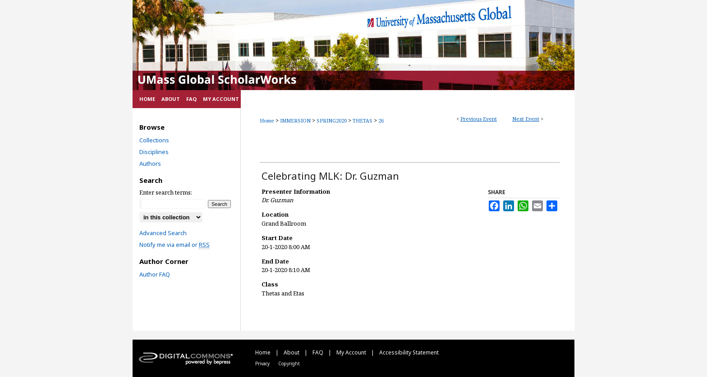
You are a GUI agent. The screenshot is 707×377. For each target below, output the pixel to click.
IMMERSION (296, 120)
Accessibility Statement (409, 352)
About (292, 352)
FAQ (318, 352)
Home (267, 120)
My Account (351, 352)
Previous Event (478, 118)
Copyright (289, 363)
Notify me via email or (174, 245)
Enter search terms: (165, 192)
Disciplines (154, 152)
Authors (150, 163)
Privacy (263, 363)
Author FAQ (154, 274)
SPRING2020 (332, 120)
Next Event (525, 118)
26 (381, 120)
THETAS (363, 120)
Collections (154, 140)
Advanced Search (163, 233)
